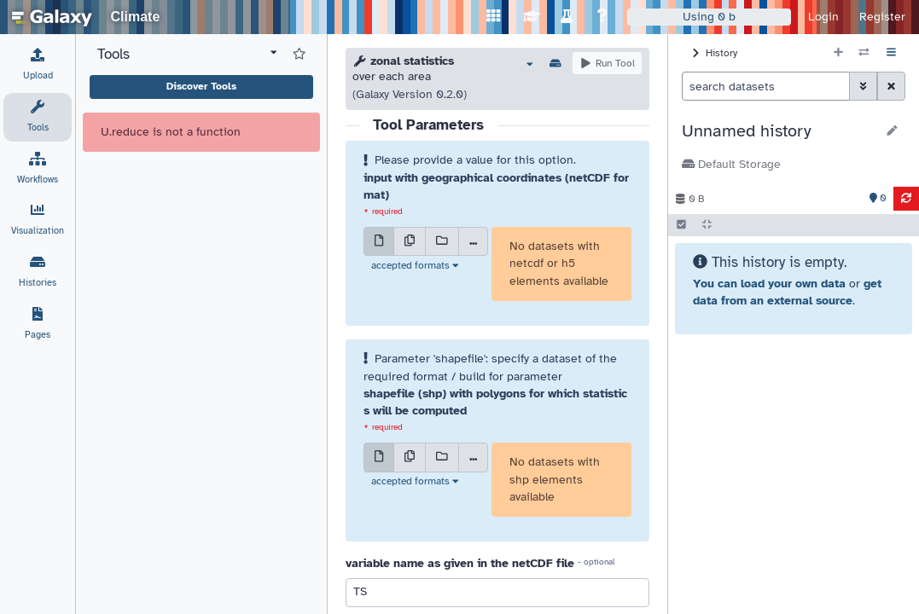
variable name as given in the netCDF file (460, 563)
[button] (778, 131)
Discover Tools (201, 86)
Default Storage (731, 164)
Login (823, 16)
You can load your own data (769, 283)
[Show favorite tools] (299, 54)
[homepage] (52, 17)
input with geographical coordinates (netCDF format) (496, 186)
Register (882, 16)
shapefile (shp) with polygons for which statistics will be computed (495, 402)
